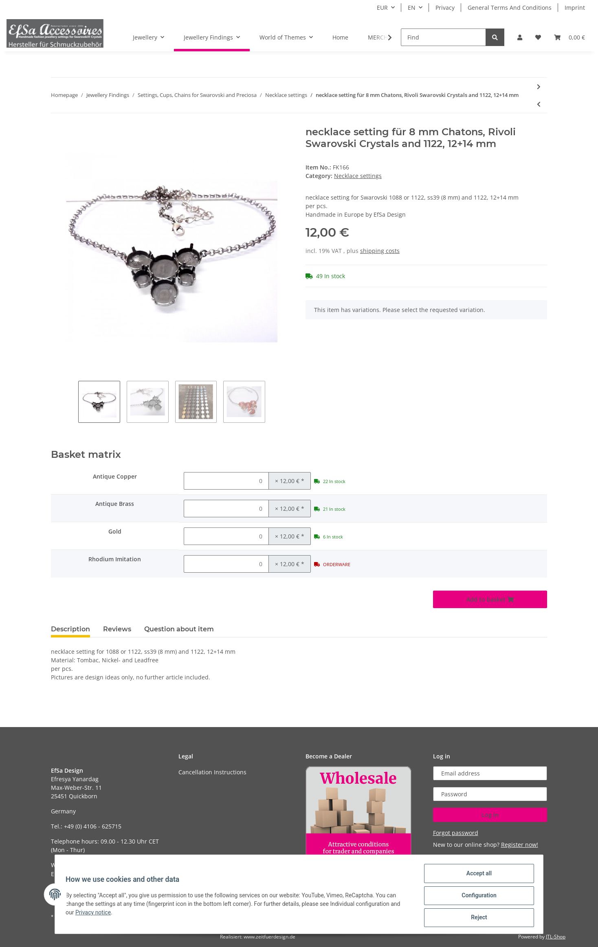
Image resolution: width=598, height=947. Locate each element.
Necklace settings (358, 176)
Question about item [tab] (179, 629)
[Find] (443, 37)
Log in (490, 815)
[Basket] (569, 37)
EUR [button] (382, 7)
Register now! (519, 844)
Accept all (476, 875)
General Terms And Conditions (510, 7)
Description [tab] (70, 629)
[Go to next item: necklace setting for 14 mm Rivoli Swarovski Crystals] (538, 86)
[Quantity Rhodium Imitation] (226, 564)
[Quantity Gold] (226, 536)
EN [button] (412, 7)
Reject (476, 918)
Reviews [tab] (117, 629)
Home (340, 37)
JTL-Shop (555, 936)
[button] (520, 37)
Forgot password (455, 833)
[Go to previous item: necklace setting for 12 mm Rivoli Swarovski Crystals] (538, 104)
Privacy (445, 7)
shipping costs (380, 251)
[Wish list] (538, 37)
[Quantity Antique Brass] (226, 508)
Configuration (476, 897)
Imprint (575, 7)
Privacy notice (95, 914)
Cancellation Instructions (212, 772)
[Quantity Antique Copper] (226, 481)
